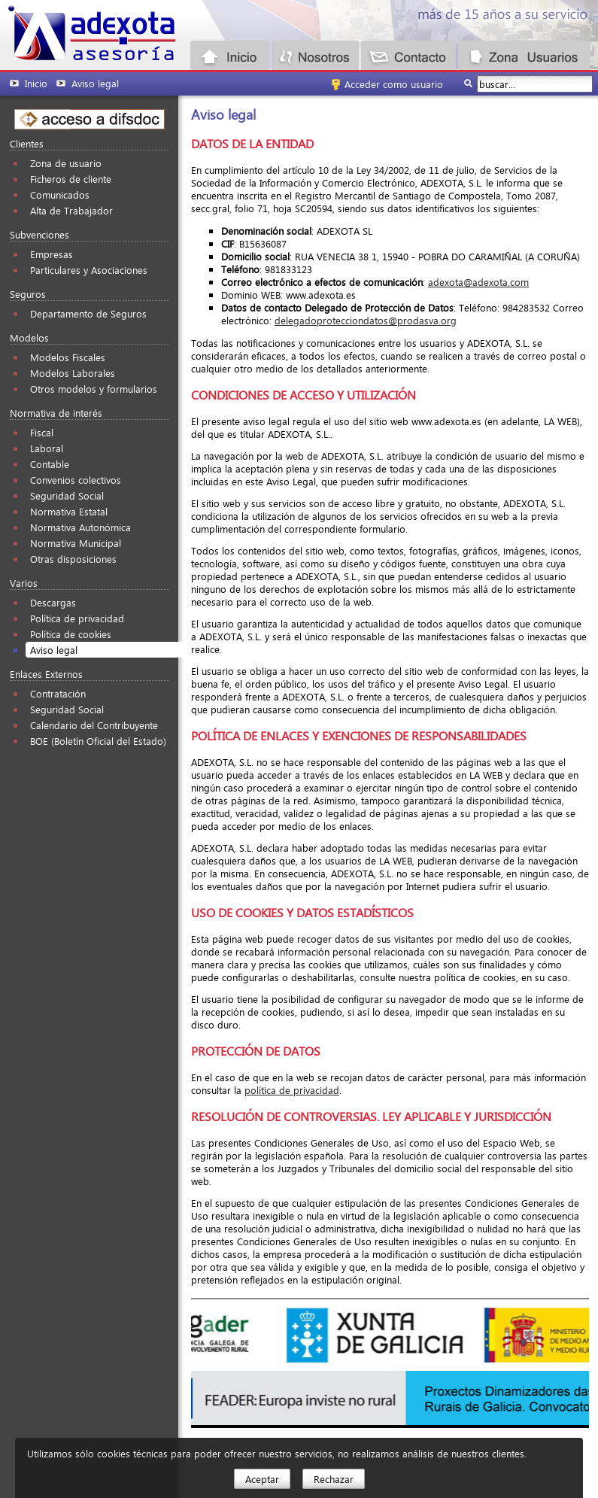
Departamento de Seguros (88, 313)
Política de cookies (70, 633)
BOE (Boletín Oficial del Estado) (98, 740)
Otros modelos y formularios (93, 388)
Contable (49, 463)
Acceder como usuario (394, 83)
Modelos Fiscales (67, 357)
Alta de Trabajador (71, 210)
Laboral (46, 448)
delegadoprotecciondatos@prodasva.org (366, 320)
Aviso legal (53, 649)
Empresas (51, 254)
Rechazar (334, 1478)
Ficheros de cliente (70, 178)
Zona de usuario (66, 162)
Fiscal (41, 432)
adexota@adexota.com (478, 281)
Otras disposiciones (73, 558)
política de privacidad (291, 1089)
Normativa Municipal (75, 542)
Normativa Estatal (69, 511)
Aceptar (262, 1478)
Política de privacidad (77, 618)
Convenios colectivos (75, 479)
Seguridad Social (67, 495)
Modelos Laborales (72, 372)
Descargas (53, 602)
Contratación (58, 693)
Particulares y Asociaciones (88, 269)
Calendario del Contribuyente (94, 725)
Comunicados (60, 194)
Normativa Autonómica (80, 527)
